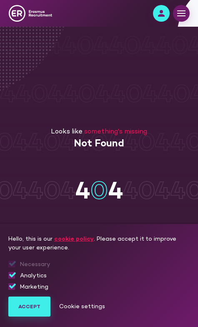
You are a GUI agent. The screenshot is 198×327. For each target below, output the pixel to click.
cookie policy (74, 238)
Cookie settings (82, 306)
